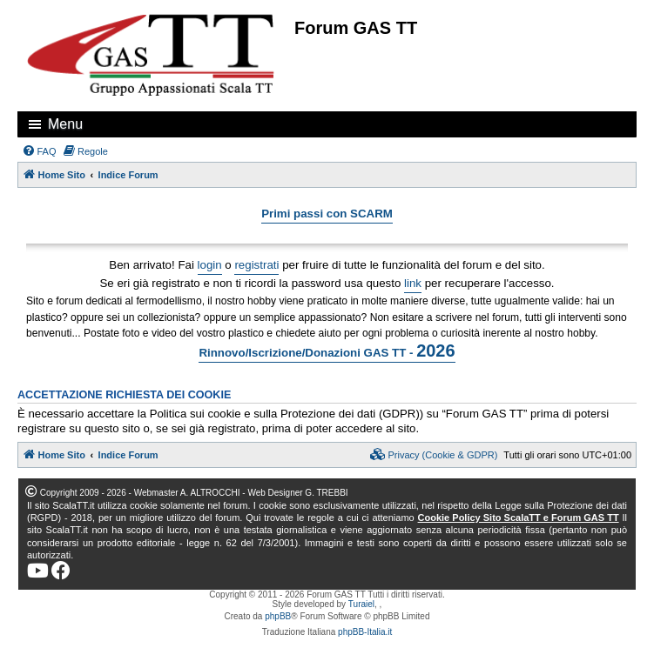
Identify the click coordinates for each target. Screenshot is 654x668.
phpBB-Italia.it (365, 632)
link (412, 283)
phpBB (278, 616)
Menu (65, 124)
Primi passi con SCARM (327, 213)
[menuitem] (39, 151)
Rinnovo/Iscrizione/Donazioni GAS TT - (327, 350)
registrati (256, 264)
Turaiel (361, 604)
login (210, 264)
